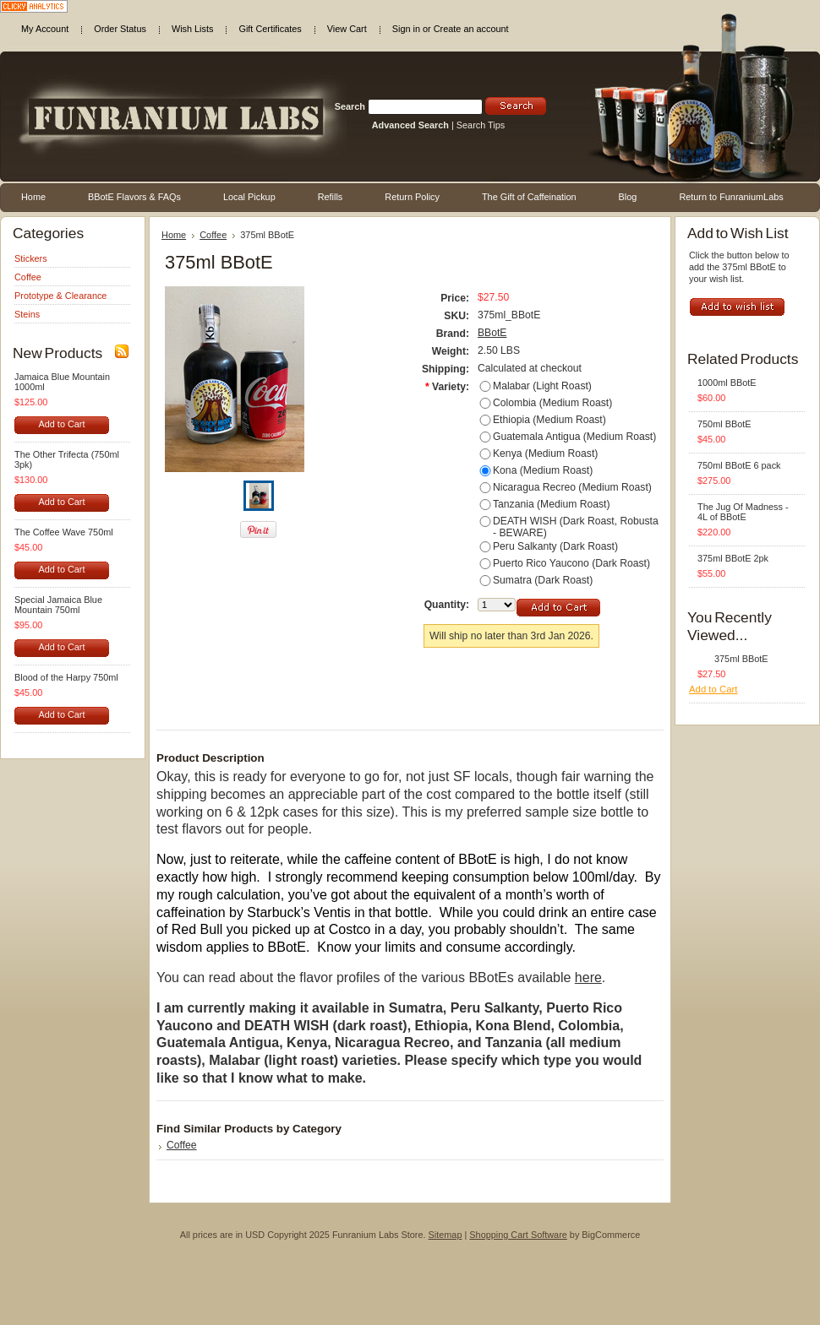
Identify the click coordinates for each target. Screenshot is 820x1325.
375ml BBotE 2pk (732, 558)
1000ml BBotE (727, 382)
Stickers (30, 258)
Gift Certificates (269, 29)
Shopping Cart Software (517, 1235)
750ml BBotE (724, 424)
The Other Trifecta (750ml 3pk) (66, 459)
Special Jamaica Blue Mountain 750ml (58, 605)
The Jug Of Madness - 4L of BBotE (743, 512)
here (588, 977)
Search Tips (480, 125)
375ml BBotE (741, 659)
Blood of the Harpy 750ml (66, 677)
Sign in (406, 29)
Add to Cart (61, 424)
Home (173, 235)
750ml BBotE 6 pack (739, 465)
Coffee (27, 277)
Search (350, 106)
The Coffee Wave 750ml (63, 532)
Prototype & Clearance (60, 296)
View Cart (347, 29)
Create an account (471, 29)
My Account (44, 29)
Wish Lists (193, 29)
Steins (27, 314)
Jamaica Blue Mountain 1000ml (62, 382)
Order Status (120, 29)
